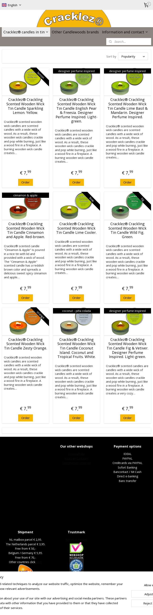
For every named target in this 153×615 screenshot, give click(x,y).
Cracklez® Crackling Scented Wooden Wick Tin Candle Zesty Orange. (25, 343)
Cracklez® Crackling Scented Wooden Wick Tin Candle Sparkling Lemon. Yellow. (25, 106)
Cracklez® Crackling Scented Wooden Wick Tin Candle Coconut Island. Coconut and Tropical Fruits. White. (76, 348)
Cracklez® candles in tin (26, 32)
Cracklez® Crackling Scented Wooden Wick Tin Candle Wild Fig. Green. (127, 230)
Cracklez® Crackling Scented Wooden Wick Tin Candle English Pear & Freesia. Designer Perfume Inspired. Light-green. (76, 111)
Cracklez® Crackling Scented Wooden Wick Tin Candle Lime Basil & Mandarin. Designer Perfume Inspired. (127, 108)
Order (25, 182)
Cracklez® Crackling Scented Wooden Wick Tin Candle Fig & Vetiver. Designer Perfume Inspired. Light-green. (127, 348)
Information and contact (125, 32)
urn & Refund (78, 539)
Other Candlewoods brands (75, 32)
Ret (68, 539)
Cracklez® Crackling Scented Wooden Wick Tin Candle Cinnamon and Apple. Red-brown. (25, 230)
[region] (50, 591)
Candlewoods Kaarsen (76, 463)
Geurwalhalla (76, 454)
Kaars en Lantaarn (76, 458)
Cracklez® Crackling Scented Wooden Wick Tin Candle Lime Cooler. (76, 228)
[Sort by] (133, 56)
